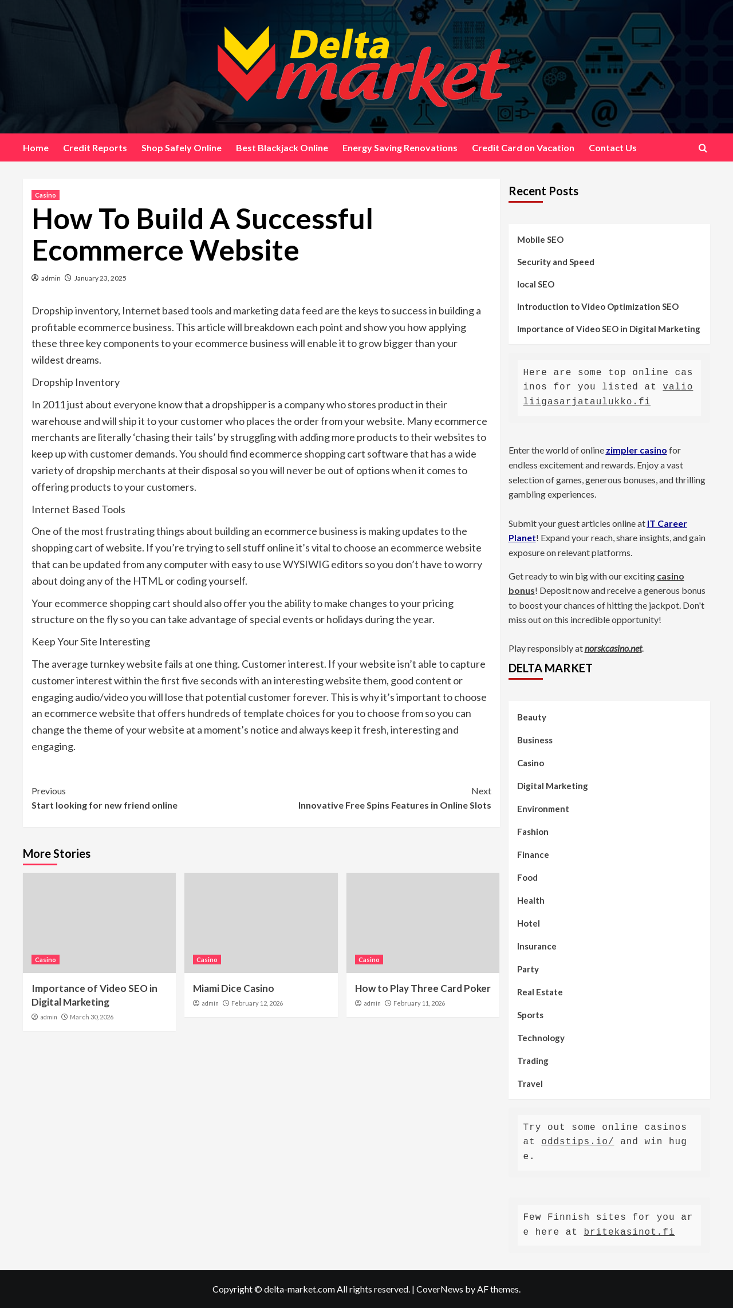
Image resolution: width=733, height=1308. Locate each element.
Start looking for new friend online (146, 797)
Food (527, 877)
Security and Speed (555, 262)
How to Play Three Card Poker (423, 988)
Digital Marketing (552, 786)
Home (36, 147)
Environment (543, 808)
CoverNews (439, 1288)
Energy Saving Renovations (400, 147)
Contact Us (613, 147)
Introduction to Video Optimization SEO (598, 306)
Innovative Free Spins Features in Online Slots (376, 797)
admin (51, 278)
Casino (45, 195)
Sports (530, 1015)
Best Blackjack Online (282, 147)
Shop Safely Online (181, 147)
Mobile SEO (540, 239)
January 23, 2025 (100, 278)
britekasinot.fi (629, 1232)
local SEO (535, 284)
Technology (541, 1038)
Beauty (531, 717)
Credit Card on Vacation (523, 147)
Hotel (528, 923)
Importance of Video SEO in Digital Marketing (608, 329)
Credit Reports (95, 147)
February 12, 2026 (257, 1003)
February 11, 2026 (419, 1003)
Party (528, 969)
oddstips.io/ (577, 1142)
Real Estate (540, 992)
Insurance (537, 946)
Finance (533, 854)
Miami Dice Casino (233, 988)
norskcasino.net (613, 648)
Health (531, 900)
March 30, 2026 (91, 1017)
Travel (530, 1083)
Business (535, 740)
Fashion (533, 831)
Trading (533, 1060)
